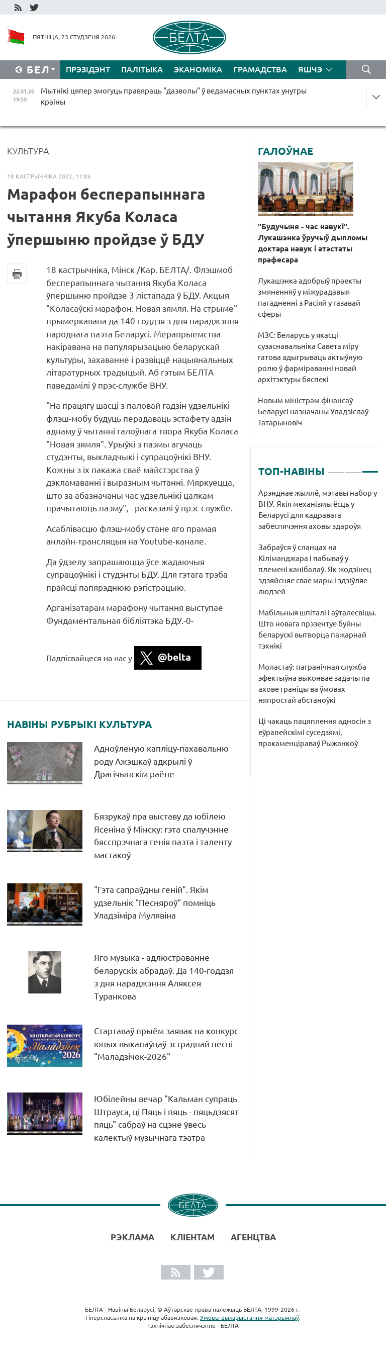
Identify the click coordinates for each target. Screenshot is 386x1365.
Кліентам (192, 1237)
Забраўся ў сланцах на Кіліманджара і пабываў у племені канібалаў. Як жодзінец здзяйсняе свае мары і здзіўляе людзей (314, 569)
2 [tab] (353, 468)
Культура (28, 150)
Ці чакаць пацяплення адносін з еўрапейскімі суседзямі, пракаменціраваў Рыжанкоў (314, 732)
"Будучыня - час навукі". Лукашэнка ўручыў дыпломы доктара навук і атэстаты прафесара (312, 243)
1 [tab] (336, 468)
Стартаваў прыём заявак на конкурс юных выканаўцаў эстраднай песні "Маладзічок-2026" (166, 1043)
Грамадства (260, 69)
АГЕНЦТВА (253, 1237)
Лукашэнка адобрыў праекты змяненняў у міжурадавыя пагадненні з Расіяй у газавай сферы (309, 297)
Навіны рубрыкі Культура (79, 724)
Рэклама (132, 1237)
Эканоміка (198, 69)
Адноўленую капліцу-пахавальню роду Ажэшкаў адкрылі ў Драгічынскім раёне (161, 761)
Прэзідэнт (88, 69)
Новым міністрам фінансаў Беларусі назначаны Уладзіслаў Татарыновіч (313, 411)
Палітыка (142, 69)
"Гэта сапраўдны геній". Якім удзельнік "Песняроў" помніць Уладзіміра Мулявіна (155, 902)
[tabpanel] (318, 623)
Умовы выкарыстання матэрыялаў (249, 1317)
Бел (38, 69)
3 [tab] (370, 468)
